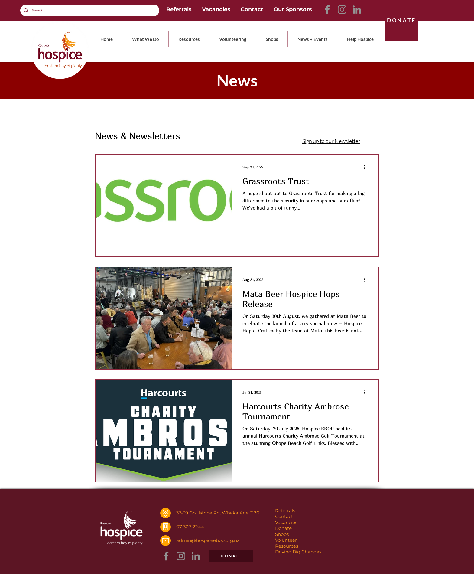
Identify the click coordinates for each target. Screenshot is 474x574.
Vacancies (286, 522)
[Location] (165, 513)
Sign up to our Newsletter (331, 141)
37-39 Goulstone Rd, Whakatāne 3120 (217, 513)
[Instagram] (342, 9)
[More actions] (366, 167)
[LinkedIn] (357, 9)
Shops (282, 534)
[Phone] (165, 527)
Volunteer (286, 540)
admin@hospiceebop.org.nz (207, 540)
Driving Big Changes (298, 552)
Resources (286, 546)
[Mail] (165, 540)
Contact (284, 516)
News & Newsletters (137, 135)
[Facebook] (327, 9)
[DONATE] (401, 20)
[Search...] (89, 10)
